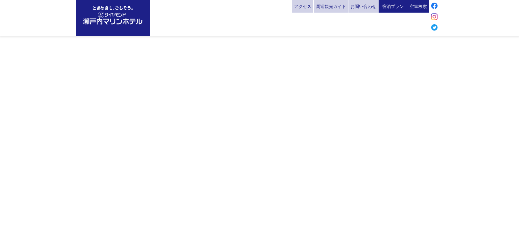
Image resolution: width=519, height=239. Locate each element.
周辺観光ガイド (331, 6)
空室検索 (418, 6)
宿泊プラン (393, 6)
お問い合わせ (363, 6)
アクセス (302, 6)
